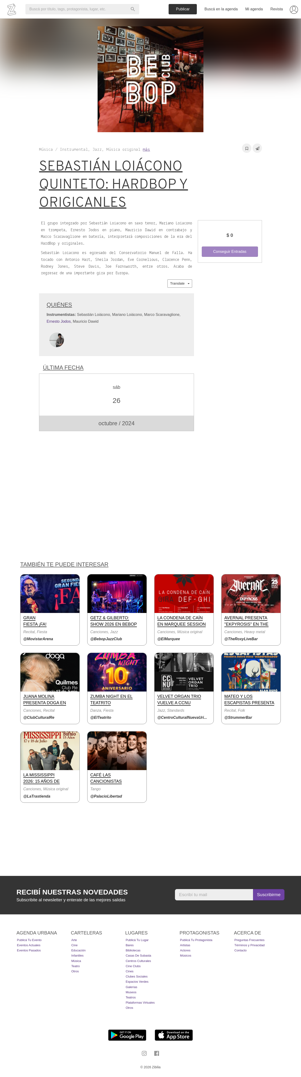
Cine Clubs (133, 966)
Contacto (240, 950)
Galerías (131, 987)
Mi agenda (254, 9)
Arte (74, 940)
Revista (276, 9)
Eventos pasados (29, 950)
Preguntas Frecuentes (249, 940)
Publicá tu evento (29, 940)
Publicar (183, 9)
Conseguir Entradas (229, 252)
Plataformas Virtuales (140, 1002)
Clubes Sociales (136, 976)
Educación (78, 950)
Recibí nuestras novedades (72, 892)
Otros (75, 971)
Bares (130, 945)
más (146, 149)
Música (76, 961)
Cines (129, 971)
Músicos (185, 955)
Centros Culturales (138, 961)
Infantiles (77, 955)
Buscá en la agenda (221, 9)
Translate (179, 283)
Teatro (75, 966)
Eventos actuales (28, 945)
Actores (185, 950)
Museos (131, 992)
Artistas (185, 945)
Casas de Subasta (138, 955)
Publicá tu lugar (137, 940)
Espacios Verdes (137, 981)
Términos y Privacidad (249, 945)
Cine (74, 945)
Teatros (131, 997)
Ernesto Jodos (59, 321)
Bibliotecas (133, 950)
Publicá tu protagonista (196, 940)
